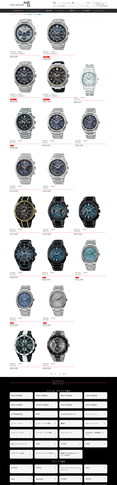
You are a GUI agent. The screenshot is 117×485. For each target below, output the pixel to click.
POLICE (13, 399)
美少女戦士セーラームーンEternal (20, 370)
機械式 (63, 255)
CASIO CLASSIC (41, 329)
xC (37, 351)
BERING (88, 389)
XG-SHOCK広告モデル (68, 246)
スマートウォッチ (66, 265)
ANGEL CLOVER (41, 320)
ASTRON (14, 300)
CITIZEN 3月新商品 (42, 237)
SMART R (64, 360)
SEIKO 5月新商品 (66, 227)
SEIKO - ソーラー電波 (34, 14)
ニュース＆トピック (35, 10)
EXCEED (64, 311)
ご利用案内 (87, 3)
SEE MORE (58, 419)
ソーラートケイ (41, 370)
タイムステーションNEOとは (95, 466)
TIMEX (63, 369)
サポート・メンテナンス (19, 456)
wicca (13, 311)
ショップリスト (99, 10)
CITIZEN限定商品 (17, 246)
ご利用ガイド (73, 10)
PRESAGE (64, 380)
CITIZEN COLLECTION (93, 351)
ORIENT (14, 329)
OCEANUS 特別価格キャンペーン (94, 266)
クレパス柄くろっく (92, 340)
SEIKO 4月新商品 (17, 237)
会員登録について (17, 448)
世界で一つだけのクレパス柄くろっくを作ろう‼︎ (45, 341)
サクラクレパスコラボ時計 (44, 285)
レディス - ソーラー (17, 265)
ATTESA (38, 300)
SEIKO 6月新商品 (17, 227)
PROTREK (14, 389)
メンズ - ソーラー (17, 255)
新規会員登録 (67, 3)
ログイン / (60, 3)
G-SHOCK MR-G (41, 360)
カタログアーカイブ (83, 456)
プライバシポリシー (83, 448)
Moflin (38, 246)
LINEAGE (64, 399)
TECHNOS (89, 369)
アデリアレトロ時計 (17, 285)
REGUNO (14, 408)
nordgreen (14, 380)
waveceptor (39, 311)
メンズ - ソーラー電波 (20, 14)
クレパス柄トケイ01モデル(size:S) (94, 330)
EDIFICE (88, 311)
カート (77, 3)
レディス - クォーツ (91, 255)
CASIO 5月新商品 (41, 227)
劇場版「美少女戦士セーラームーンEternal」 (70, 286)
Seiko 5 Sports (40, 380)
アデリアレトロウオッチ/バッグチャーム (70, 301)
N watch (13, 320)
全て (11, 14)
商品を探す (49, 10)
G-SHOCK (14, 360)
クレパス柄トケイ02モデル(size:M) (20, 341)
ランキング (60, 10)
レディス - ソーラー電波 (44, 265)
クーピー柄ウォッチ (67, 351)
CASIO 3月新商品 (66, 237)
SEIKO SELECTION (92, 360)
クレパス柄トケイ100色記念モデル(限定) (70, 341)
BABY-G (63, 389)
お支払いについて (50, 439)
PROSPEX (88, 380)
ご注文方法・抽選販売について (21, 439)
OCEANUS (89, 320)
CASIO (87, 276)
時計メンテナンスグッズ (19, 276)
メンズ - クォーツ (91, 246)
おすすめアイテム (18, 10)
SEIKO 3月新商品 (91, 237)
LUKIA (87, 399)
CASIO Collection (66, 329)
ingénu (87, 300)
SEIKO (38, 276)
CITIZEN (63, 276)
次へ (64, 206)
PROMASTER (40, 389)
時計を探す (58, 466)
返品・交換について (83, 439)
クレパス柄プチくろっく (19, 351)
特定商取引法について (51, 448)
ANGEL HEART (66, 320)
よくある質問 (85, 10)
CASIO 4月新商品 (91, 227)
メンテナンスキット (42, 399)
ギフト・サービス (50, 456)
